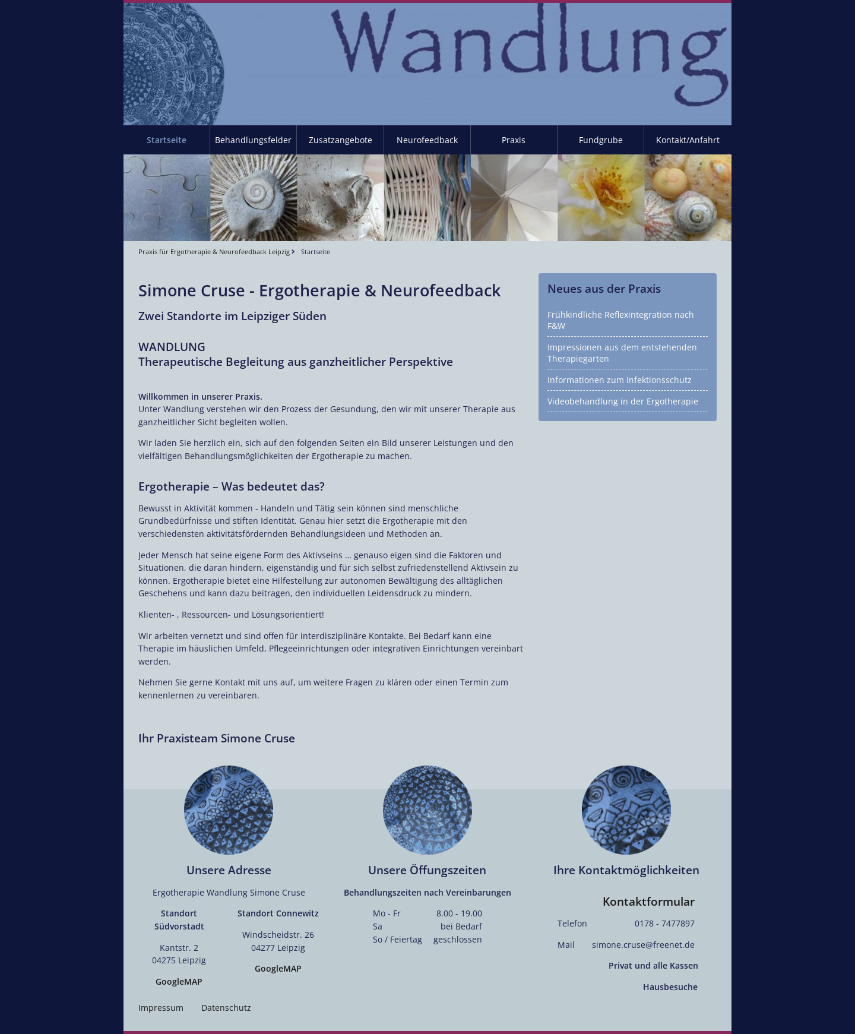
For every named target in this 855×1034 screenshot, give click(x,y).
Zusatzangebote (340, 140)
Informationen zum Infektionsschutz (619, 379)
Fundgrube (601, 140)
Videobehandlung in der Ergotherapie (622, 401)
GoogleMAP (179, 981)
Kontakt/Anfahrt (688, 140)
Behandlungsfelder (253, 140)
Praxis (513, 140)
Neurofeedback (427, 140)
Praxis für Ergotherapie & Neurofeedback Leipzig (214, 251)
